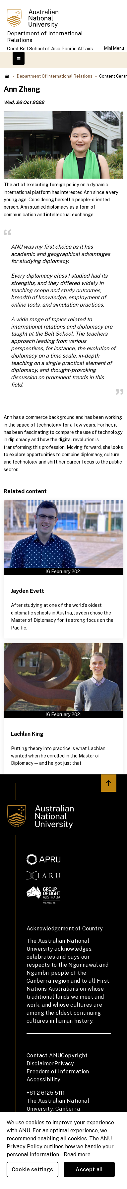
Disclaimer (40, 1063)
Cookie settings (32, 1169)
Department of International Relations (45, 36)
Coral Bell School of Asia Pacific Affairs (50, 48)
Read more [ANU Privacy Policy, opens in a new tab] (77, 1154)
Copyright (74, 1055)
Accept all (89, 1169)
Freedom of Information (58, 1071)
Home (7, 76)
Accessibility (43, 1079)
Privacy (64, 1063)
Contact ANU (44, 1055)
